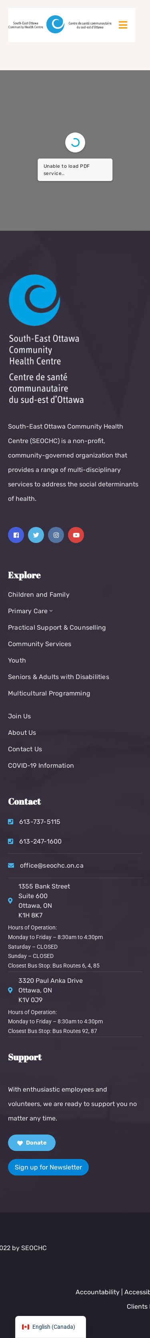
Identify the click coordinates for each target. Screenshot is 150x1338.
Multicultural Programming (49, 693)
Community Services (40, 644)
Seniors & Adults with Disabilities (58, 677)
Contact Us (25, 749)
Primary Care (31, 611)
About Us (22, 732)
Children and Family (39, 594)
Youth (17, 660)
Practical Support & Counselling (57, 627)
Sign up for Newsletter (48, 1167)
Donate (31, 1142)
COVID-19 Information (41, 765)
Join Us (19, 716)
